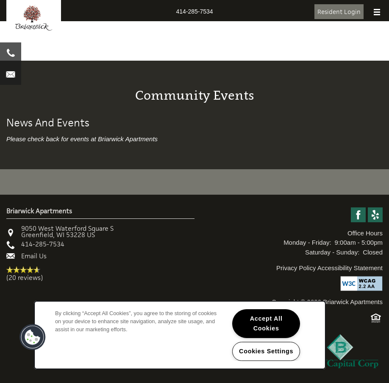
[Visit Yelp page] (375, 215)
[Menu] (377, 13)
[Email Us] (10, 74)
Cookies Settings (266, 351)
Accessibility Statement (350, 267)
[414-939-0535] (10, 53)
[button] (339, 11)
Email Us (34, 256)
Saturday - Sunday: (332, 252)
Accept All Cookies (266, 323)
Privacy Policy (296, 267)
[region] (180, 335)
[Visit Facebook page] (358, 215)
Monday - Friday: (307, 242)
